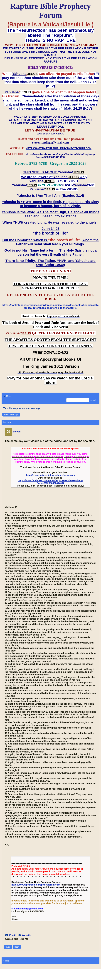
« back (6, 961)
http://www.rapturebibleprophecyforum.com (50, 475)
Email (12, 935)
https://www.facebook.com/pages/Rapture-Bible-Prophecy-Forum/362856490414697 (50, 481)
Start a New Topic (11, 415)
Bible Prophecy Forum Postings (21, 408)
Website (26, 935)
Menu (7, 396)
